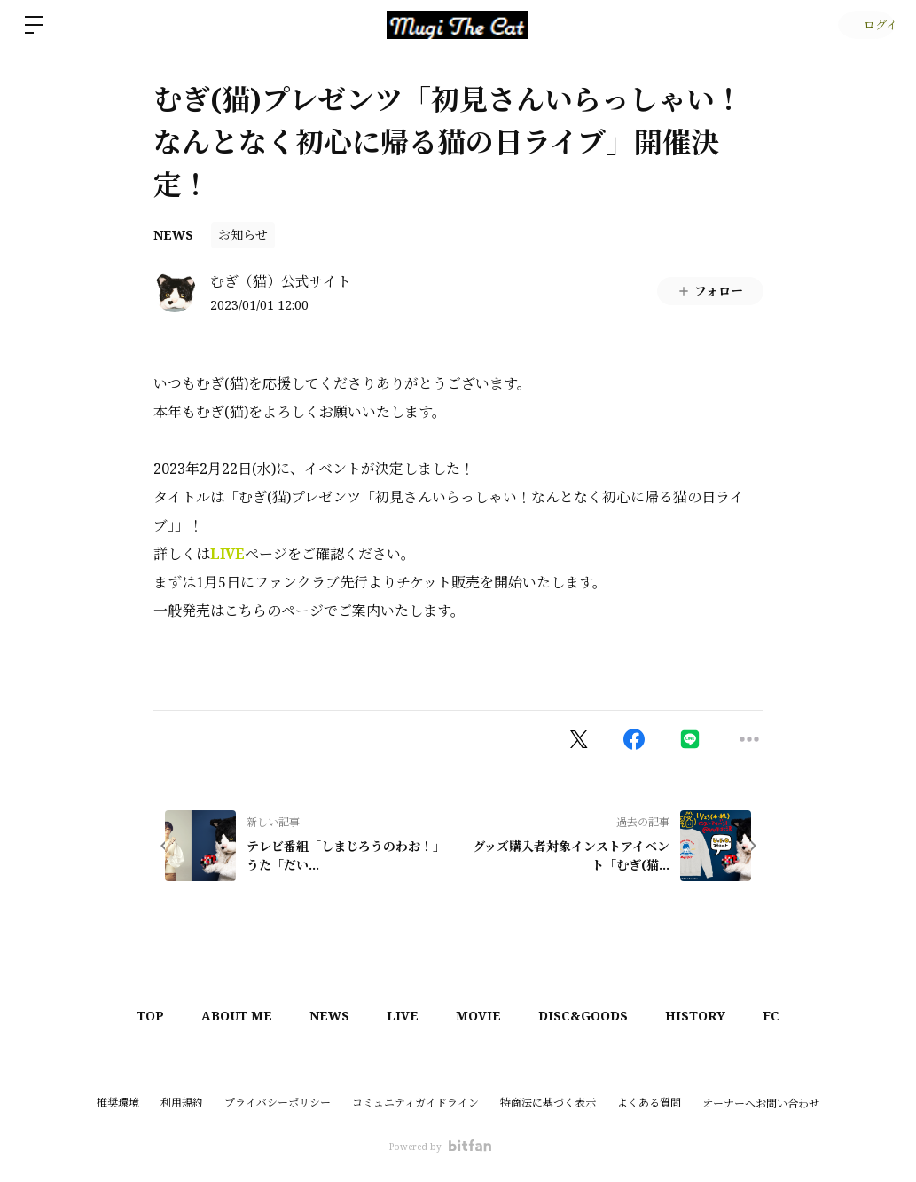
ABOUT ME (219, 1015)
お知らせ (243, 234)
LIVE (227, 553)
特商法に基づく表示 (548, 1102)
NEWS (173, 234)
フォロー (710, 290)
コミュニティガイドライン (415, 1102)
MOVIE (482, 1015)
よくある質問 (649, 1102)
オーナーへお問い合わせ (760, 1104)
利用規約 (181, 1102)
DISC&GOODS (593, 1015)
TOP (125, 1015)
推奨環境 (118, 1102)
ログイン (863, 24)
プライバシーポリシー (277, 1102)
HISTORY (713, 1015)
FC (795, 1015)
